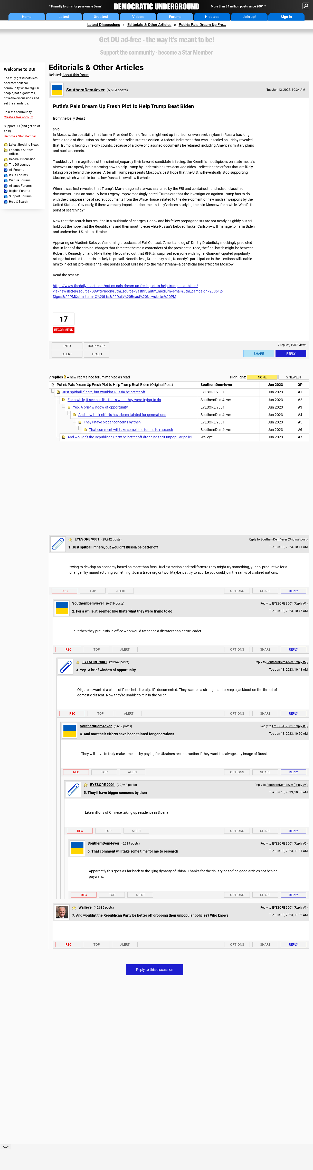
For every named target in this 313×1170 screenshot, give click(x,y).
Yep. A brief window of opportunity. (101, 407)
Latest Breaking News (24, 144)
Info (67, 346)
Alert (67, 354)
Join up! (249, 17)
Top (93, 591)
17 (64, 319)
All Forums (16, 170)
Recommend (63, 330)
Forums (175, 17)
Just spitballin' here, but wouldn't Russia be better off (103, 392)
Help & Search (18, 201)
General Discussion (22, 159)
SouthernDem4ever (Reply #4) (287, 785)
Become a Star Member (20, 136)
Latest (64, 17)
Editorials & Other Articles (149, 24)
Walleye (85, 907)
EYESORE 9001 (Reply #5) (290, 843)
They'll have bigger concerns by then (112, 422)
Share (259, 354)
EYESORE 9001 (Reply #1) (290, 603)
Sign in (286, 17)
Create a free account (18, 117)
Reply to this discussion (154, 970)
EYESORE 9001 (87, 539)
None (262, 377)
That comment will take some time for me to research (131, 430)
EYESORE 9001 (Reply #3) (290, 726)
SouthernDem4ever (85, 89)
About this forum (75, 75)
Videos (138, 17)
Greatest (101, 17)
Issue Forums (18, 175)
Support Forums (20, 196)
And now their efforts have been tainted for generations (122, 415)
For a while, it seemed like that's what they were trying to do (114, 400)
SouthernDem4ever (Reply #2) (287, 662)
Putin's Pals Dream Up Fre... (202, 24)
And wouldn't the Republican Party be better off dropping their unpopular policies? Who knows (142, 437)
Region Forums (19, 191)
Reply (291, 354)
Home (27, 17)
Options (237, 591)
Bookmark (97, 346)
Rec (65, 591)
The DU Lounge (19, 164)
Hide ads (212, 17)
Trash (96, 354)
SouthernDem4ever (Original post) (284, 539)
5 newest (294, 377)
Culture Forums (20, 180)
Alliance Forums (20, 186)
